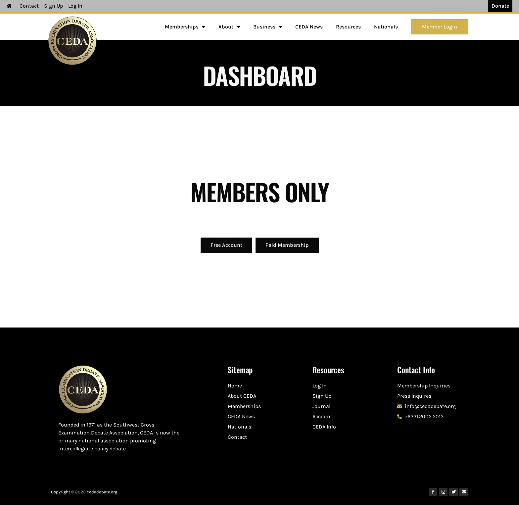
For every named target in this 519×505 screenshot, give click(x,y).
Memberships (185, 27)
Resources (348, 27)
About (229, 27)
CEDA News (309, 27)
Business (267, 27)
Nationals (386, 27)
